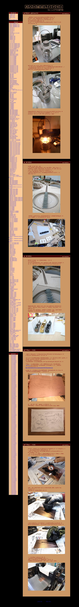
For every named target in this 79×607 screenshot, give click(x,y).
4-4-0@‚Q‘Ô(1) (12, 253)
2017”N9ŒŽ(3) (13, 407)
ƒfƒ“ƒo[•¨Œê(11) (13, 313)
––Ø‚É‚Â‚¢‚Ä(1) (13, 339)
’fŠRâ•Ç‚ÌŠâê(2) (13, 133)
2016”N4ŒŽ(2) (13, 421)
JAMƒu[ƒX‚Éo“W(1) (14, 194)
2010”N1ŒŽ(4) (13, 490)
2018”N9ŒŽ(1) (13, 397)
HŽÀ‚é (11, 213)
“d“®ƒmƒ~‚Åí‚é (13, 257)
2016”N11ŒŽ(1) (14, 414)
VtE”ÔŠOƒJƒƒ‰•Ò (14, 335)
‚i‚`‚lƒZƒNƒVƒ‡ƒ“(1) (13, 167)
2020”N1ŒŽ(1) (13, 383)
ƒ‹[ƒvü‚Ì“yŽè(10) (13, 56)
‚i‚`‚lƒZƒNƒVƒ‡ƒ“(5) (13, 163)
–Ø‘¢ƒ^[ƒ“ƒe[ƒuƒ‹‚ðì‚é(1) (15, 154)
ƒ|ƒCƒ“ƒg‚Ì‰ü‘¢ (12, 332)
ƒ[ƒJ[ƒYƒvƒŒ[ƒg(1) (14, 243)
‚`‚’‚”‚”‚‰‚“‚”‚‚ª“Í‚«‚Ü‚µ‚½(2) (15, 139)
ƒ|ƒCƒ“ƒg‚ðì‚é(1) (13, 117)
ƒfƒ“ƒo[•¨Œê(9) (12, 318)
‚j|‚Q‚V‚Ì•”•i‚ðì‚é (13, 99)
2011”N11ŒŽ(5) (13, 466)
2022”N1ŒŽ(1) (13, 359)
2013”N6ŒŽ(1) (13, 446)
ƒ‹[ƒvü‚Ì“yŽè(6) (13, 60)
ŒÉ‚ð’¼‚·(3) (12, 245)
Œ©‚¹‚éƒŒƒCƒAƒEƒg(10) (14, 83)
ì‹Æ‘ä (11, 256)
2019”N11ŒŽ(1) (14, 385)
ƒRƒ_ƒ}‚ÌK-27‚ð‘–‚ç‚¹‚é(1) (14, 281)
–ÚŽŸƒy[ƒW (12, 15)
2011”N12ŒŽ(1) (14, 465)
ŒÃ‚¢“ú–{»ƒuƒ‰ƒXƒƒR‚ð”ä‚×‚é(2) (16, 199)
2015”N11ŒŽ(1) (14, 425)
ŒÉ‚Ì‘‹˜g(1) (12, 179)
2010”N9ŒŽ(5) (13, 481)
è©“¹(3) (11, 264)
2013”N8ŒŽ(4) (13, 444)
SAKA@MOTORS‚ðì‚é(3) (14, 24)
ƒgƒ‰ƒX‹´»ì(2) (13, 315)
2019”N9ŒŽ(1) (13, 387)
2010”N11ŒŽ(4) (14, 479)
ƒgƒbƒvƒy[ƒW (12, 14)
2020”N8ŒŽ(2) (13, 376)
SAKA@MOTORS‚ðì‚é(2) (14, 25)
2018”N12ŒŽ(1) (14, 396)
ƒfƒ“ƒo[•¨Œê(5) (12, 323)
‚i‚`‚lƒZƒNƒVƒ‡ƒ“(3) (13, 165)
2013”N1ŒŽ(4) (13, 452)
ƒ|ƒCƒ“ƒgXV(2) (13, 135)
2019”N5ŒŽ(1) (13, 392)
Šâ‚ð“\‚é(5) (12, 222)
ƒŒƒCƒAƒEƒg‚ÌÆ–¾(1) (14, 55)
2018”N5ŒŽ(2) (13, 401)
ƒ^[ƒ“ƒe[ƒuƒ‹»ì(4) (14, 309)
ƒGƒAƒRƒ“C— (13, 88)
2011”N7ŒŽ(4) (13, 471)
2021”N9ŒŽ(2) (13, 363)
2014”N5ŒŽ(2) (13, 439)
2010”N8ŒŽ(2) (13, 482)
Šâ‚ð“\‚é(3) (12, 224)
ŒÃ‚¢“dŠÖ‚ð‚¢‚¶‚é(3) (13, 258)
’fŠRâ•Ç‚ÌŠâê (12, 174)
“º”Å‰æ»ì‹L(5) (13, 292)
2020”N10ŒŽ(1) (14, 375)
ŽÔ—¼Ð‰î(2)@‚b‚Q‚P (14, 344)
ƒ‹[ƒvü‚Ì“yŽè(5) (13, 61)
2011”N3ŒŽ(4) (13, 475)
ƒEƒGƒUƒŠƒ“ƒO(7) (13, 137)
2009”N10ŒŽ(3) (14, 493)
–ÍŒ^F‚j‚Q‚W (12, 17)
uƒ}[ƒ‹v (28, 365)
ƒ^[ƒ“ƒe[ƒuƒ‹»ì (13, 312)
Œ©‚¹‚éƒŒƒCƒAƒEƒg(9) (14, 109)
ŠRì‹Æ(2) (12, 96)
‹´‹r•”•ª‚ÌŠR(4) (12, 206)
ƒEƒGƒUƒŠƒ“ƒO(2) (13, 204)
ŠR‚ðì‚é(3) (12, 231)
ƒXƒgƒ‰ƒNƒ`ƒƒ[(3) (13, 159)
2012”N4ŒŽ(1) (13, 461)
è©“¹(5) (11, 262)
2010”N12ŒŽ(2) (14, 478)
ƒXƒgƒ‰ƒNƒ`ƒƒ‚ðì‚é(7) (14, 65)
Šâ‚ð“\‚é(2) (12, 225)
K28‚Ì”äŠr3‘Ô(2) (12, 234)
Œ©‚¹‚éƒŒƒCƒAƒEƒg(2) (14, 182)
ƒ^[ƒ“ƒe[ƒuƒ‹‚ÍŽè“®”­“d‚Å (14, 115)
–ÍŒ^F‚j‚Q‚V (12, 16)
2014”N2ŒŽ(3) (13, 440)
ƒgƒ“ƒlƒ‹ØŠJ (12, 172)
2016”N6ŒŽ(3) (13, 419)
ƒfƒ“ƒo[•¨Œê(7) (12, 320)
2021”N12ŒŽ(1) (14, 360)
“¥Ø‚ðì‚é (12, 79)
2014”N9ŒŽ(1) (13, 435)
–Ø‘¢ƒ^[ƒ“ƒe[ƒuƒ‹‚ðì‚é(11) (15, 143)
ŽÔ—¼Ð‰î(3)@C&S (14, 343)
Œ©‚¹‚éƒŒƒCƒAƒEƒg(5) (14, 114)
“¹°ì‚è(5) (12, 277)
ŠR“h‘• (11, 87)
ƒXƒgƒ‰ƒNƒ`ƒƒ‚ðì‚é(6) (14, 66)
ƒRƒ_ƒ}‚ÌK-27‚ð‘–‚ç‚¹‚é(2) (14, 280)
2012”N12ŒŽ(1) (14, 453)
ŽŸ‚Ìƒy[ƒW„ (48, 601)
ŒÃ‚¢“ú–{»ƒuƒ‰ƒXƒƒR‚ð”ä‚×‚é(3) (16, 198)
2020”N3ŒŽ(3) (13, 381)
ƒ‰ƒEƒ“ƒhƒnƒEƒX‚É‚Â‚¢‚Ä (14, 331)
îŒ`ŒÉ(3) (12, 106)
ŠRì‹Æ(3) (12, 95)
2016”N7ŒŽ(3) (13, 418)
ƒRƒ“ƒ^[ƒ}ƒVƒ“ (13, 155)
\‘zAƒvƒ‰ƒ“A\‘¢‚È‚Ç (14, 350)
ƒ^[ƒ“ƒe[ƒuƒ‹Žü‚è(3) (14, 219)
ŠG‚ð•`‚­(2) (11, 274)
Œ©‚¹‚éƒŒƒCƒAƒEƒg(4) (14, 180)
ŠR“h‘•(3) (11, 85)
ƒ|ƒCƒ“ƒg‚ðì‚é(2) (13, 116)
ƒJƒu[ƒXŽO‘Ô (12, 134)
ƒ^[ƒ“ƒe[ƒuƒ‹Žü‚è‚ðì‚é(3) (15, 45)
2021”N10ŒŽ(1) (14, 362)
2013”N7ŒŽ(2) (13, 445)
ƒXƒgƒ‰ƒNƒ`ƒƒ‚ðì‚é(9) (14, 49)
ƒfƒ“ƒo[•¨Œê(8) (12, 319)
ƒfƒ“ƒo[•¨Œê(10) (13, 317)
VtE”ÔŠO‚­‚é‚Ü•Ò (13, 336)
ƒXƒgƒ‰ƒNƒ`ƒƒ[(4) (13, 158)
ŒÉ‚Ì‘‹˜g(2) (12, 178)
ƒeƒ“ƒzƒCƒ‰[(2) (13, 216)
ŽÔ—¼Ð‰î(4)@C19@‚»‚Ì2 (15, 330)
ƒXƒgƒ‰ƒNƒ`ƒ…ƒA (13, 98)
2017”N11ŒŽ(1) (14, 405)
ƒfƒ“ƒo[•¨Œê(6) (12, 322)
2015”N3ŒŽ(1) (13, 432)
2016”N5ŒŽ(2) (13, 420)
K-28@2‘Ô (12, 285)
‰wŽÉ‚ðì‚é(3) (12, 37)
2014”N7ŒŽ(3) (13, 437)
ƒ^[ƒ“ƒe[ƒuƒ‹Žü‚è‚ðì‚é (14, 47)
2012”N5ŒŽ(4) (13, 460)
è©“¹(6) (11, 261)
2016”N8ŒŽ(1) (13, 417)
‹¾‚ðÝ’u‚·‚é (12, 272)
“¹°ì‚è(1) (12, 342)
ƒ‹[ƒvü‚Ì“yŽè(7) (13, 59)
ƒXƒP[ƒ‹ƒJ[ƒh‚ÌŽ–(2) (14, 129)
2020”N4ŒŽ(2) (13, 380)
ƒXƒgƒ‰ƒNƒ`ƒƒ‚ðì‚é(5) (14, 67)
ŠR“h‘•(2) (11, 86)
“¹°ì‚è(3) (12, 340)
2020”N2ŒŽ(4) (13, 382)
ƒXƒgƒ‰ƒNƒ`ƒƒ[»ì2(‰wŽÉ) (15, 302)
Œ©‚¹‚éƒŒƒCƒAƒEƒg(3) (14, 181)
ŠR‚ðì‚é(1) (12, 233)
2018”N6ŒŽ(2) (13, 400)
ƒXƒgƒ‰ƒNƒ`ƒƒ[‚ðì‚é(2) (14, 84)
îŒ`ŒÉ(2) (12, 107)
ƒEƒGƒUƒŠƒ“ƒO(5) (13, 201)
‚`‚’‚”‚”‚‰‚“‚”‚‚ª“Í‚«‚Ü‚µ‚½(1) (15, 140)
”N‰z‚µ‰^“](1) (12, 298)
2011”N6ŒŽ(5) (13, 472)
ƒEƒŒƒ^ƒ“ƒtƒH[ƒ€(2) (13, 124)
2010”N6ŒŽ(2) (13, 484)
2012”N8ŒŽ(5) (13, 457)
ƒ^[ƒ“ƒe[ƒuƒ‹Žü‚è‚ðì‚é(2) (15, 46)
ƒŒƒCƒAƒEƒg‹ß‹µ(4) (13, 80)
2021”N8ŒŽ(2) (13, 364)
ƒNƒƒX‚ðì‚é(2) (13, 283)
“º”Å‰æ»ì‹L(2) (13, 295)
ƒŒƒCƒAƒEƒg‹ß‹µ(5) (13, 78)
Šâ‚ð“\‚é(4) (12, 223)
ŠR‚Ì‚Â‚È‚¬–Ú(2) (12, 195)
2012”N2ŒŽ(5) (13, 463)
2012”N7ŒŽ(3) (13, 458)
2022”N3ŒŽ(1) (13, 358)
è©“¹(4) (11, 263)
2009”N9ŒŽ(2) (13, 494)
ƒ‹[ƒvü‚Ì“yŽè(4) (13, 62)
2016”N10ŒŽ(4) (14, 415)
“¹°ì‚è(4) (12, 278)
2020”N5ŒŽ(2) (13, 379)
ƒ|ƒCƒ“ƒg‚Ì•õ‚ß (13, 333)
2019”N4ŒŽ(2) (13, 393)
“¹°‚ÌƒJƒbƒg (12, 348)
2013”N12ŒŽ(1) (14, 442)
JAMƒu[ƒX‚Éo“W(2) (14, 193)
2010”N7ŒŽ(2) (13, 483)
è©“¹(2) (11, 265)
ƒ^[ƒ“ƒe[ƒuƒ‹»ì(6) (14, 305)
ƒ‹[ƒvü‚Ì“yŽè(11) (13, 48)
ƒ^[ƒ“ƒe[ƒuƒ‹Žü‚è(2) (14, 220)
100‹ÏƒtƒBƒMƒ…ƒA (13, 168)
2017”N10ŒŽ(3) (14, 406)
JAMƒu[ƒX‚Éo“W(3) (14, 192)
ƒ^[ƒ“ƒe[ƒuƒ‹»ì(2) (14, 311)
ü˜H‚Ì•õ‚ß (12, 334)
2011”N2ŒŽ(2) (13, 476)
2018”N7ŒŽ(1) (13, 399)
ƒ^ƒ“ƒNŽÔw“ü (12, 301)
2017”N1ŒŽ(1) (13, 413)
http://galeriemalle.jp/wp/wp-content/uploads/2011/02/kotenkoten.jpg (39, 367)
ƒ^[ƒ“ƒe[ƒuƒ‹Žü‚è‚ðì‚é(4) (15, 44)
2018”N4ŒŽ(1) (13, 402)
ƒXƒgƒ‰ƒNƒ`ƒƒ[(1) (13, 161)
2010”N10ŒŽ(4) (14, 480)
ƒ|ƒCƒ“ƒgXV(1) (13, 141)
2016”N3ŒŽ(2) (13, 422)
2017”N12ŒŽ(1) (14, 404)
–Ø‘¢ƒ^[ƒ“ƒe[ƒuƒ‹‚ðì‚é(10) (15, 144)
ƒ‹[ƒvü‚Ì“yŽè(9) (13, 57)
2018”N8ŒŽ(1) (13, 398)
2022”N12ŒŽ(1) (14, 355)
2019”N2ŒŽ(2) (13, 395)
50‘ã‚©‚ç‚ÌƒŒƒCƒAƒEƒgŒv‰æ (15, 351)
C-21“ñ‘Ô (11, 173)
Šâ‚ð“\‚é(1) (12, 226)
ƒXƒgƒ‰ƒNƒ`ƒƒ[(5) (13, 157)
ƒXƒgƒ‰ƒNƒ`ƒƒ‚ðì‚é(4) (14, 68)
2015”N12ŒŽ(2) (14, 424)
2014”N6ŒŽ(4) (13, 438)
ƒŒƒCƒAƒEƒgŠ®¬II (14, 23)
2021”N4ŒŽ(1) (13, 368)
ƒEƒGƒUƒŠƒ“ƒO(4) (13, 202)
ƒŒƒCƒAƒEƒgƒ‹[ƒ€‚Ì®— (15, 118)
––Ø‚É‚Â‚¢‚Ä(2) (13, 338)
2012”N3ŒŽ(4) (13, 462)
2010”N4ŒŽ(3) (13, 486)
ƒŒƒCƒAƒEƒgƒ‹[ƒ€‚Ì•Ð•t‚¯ (14, 175)
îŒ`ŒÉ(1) (12, 108)
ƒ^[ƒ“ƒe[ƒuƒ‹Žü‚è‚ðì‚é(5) (15, 43)
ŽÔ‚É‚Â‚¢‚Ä (12, 127)
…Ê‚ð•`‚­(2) (12, 120)
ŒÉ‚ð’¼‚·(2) (12, 246)
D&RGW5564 (12, 282)
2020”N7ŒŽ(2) (13, 377)
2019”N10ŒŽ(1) (14, 386)
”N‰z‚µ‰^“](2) (12, 297)
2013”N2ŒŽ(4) (13, 451)
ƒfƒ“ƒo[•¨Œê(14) (13, 300)
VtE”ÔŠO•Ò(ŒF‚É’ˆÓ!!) (15, 299)
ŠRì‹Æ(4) (12, 94)
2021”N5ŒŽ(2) (13, 367)
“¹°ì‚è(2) (12, 341)
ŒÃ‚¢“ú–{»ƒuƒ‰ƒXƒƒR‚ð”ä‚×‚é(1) (16, 200)
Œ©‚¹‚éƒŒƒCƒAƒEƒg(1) (14, 183)
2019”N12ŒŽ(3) (14, 384)
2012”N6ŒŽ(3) (13, 459)
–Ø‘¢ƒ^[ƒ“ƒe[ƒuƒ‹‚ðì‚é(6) (15, 148)
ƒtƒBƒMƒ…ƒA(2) (13, 214)
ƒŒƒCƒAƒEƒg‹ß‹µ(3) (13, 81)
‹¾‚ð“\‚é (11, 273)
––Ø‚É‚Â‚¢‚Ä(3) (13, 337)
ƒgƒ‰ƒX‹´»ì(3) (13, 314)
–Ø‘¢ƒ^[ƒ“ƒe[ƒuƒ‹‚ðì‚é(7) (15, 147)
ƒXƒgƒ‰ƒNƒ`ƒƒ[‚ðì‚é (14, 119)
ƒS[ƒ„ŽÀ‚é (12, 271)
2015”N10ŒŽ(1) (14, 426)
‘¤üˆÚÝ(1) (12, 255)
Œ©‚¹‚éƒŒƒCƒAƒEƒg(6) (14, 113)
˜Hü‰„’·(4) (12, 28)
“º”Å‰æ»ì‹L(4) (13, 293)
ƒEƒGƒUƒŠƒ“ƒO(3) (13, 203)
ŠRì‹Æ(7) (12, 75)
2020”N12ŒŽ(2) (14, 373)
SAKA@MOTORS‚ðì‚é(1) (14, 26)
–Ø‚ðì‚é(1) (12, 35)
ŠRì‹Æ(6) (12, 76)
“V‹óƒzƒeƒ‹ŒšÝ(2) (13, 122)
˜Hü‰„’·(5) (12, 27)
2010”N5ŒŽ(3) (13, 485)
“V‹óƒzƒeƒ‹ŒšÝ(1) (13, 123)
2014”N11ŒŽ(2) (14, 433)
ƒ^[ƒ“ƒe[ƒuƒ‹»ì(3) (14, 310)
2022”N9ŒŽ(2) (13, 356)
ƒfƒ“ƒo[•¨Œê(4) (12, 324)
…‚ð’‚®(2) (12, 41)
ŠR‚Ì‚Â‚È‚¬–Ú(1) (12, 196)
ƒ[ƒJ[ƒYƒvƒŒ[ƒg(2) (14, 242)
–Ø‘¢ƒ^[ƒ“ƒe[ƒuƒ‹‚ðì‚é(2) (15, 153)
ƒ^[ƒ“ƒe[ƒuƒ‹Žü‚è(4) (14, 218)
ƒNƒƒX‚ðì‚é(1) (13, 284)
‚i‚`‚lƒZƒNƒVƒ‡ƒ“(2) (13, 166)
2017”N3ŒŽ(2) (13, 412)
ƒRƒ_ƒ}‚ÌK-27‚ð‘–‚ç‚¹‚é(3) (14, 279)
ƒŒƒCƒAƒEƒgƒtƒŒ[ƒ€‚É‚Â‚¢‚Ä (15, 349)
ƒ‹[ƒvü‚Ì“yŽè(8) (13, 58)
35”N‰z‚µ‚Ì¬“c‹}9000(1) (14, 212)
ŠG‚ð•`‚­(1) (11, 275)
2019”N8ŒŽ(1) (13, 388)
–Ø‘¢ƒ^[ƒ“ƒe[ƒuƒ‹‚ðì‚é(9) (15, 145)
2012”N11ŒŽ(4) (14, 454)
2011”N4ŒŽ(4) (13, 474)
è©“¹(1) (11, 266)
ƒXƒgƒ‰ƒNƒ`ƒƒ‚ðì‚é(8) (14, 50)
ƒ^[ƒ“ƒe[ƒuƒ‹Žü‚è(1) (14, 221)
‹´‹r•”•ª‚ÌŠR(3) (12, 207)
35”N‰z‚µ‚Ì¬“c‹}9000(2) (14, 211)
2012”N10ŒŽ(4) (14, 455)
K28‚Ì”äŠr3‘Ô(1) (12, 235)
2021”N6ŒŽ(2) (13, 366)
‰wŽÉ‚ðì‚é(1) (12, 39)
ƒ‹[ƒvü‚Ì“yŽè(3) (13, 63)
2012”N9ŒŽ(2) (13, 456)
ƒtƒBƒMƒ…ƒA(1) (13, 215)
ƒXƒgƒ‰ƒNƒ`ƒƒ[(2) (13, 160)
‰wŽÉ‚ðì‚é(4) (12, 36)
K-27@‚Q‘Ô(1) (12, 251)
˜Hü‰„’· (11, 31)
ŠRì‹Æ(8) (12, 74)
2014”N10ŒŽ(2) (14, 434)
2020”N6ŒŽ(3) (13, 378)
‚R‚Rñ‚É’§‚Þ (12, 156)
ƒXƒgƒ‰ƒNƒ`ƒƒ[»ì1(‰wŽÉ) (15, 304)
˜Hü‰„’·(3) (12, 29)
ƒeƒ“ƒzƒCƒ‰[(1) (13, 217)
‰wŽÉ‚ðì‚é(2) (12, 38)
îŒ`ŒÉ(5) (12, 104)
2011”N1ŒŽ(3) (13, 477)
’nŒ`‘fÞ (11, 321)
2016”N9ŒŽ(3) (13, 416)
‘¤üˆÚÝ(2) (12, 254)
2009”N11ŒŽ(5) (14, 492)
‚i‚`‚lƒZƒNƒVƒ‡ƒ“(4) (13, 164)
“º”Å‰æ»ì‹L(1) (13, 296)
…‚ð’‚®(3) (12, 40)
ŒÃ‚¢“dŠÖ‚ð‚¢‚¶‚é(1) (13, 260)
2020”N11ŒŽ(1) (14, 374)
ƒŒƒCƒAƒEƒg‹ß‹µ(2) (13, 82)
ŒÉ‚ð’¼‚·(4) (12, 244)
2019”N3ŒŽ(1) (13, 394)
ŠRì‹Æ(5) (12, 77)
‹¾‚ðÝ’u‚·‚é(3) (12, 128)
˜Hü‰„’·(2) (12, 30)
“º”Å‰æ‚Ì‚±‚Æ (12, 329)
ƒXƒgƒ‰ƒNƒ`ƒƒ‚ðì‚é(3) (14, 69)
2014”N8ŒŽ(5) (13, 436)
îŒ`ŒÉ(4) (12, 105)
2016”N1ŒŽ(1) (13, 423)
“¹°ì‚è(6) (12, 276)
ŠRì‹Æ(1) (12, 97)
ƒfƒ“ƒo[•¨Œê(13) (13, 303)
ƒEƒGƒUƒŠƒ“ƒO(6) (13, 138)
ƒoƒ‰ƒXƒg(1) (12, 270)
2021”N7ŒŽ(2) (13, 365)
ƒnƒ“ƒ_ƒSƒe (12, 100)
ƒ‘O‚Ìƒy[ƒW (39, 601)
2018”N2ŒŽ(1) (13, 403)
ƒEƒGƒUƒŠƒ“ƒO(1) (13, 205)
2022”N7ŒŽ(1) (13, 357)
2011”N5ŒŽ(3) (13, 473)
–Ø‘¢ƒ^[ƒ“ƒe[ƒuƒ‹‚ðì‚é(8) (15, 146)
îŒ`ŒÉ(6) (12, 103)
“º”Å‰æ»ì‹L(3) (13, 294)
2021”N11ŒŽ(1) (14, 361)
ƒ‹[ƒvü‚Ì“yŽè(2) (13, 64)
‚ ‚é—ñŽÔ (11, 101)
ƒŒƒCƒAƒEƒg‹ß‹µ (13, 102)
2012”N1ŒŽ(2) (13, 464)
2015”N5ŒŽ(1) (13, 431)
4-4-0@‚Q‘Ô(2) (12, 252)
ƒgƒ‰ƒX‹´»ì (12, 316)
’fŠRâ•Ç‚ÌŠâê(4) (13, 126)
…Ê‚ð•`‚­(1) (12, 121)
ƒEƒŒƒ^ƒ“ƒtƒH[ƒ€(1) (13, 125)
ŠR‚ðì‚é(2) (12, 232)
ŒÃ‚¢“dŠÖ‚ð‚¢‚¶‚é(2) (13, 259)
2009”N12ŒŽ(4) (14, 491)
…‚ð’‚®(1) (12, 42)
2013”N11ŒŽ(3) (14, 443)
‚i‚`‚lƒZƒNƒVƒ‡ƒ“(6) (13, 162)
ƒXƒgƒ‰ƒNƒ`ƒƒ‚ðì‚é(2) (14, 70)
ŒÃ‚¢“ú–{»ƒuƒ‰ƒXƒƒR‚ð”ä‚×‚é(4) (16, 197)
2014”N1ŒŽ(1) (13, 441)
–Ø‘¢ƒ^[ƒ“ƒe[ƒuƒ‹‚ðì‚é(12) (15, 142)
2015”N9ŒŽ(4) (13, 427)
